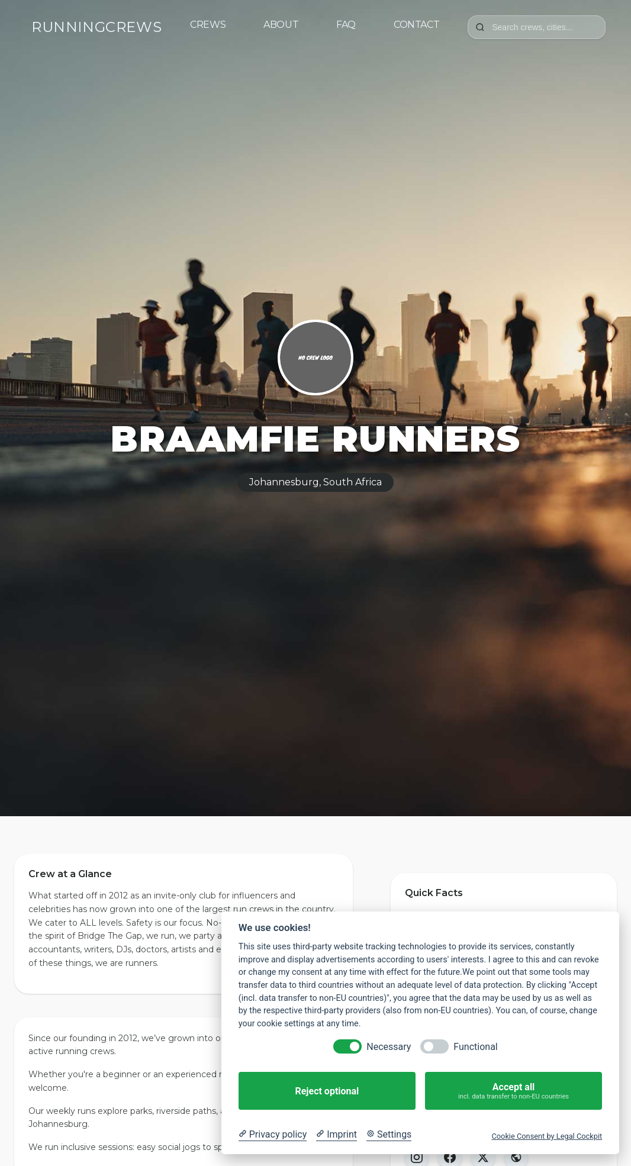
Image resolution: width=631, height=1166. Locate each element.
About (280, 24)
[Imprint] (336, 1135)
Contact (416, 24)
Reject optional (327, 1091)
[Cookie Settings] (388, 1135)
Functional (475, 1046)
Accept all (513, 1091)
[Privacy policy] (273, 1135)
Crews (208, 24)
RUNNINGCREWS (96, 27)
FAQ (346, 24)
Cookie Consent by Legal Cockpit (546, 1136)
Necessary (388, 1046)
